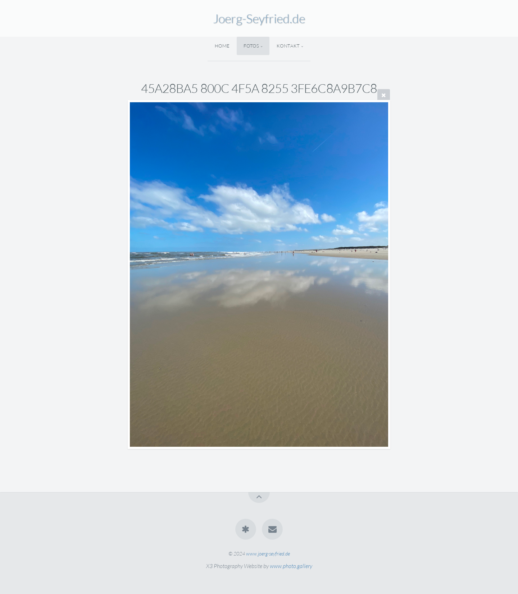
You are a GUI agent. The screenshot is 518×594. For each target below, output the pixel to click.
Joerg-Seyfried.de (259, 18)
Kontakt (288, 46)
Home (222, 46)
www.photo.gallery (291, 566)
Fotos (251, 46)
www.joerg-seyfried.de (268, 553)
